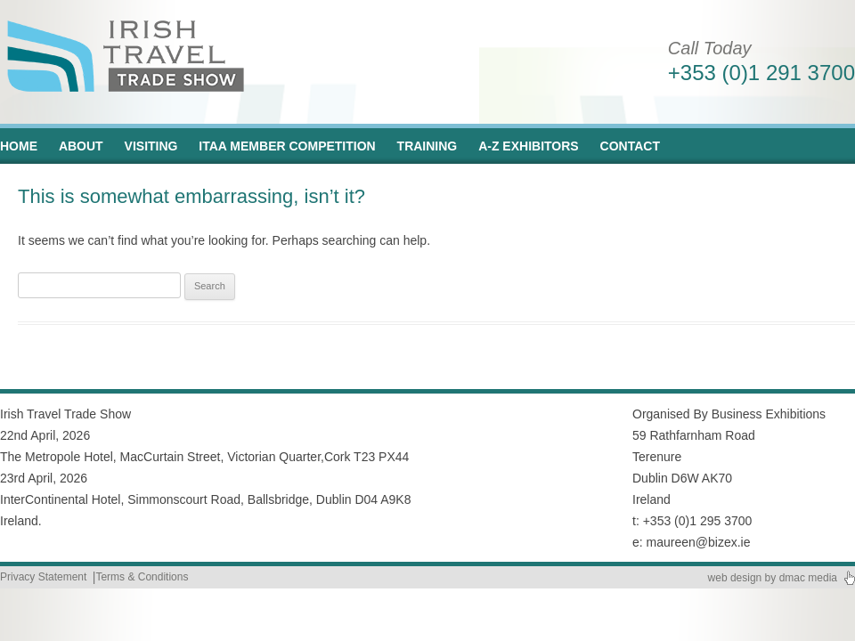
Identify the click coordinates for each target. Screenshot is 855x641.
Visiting (151, 146)
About (81, 146)
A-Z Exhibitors (528, 146)
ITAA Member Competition (287, 146)
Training (427, 146)
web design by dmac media (772, 578)
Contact (630, 146)
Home (18, 146)
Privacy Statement (43, 577)
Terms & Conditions (141, 577)
